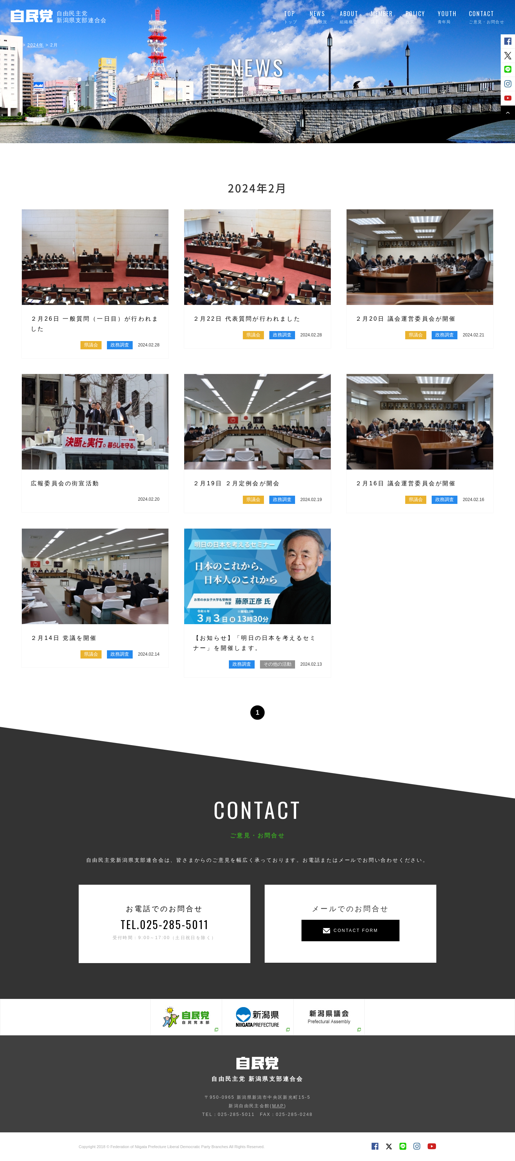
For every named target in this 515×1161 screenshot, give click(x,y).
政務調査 (120, 345)
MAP (278, 1105)
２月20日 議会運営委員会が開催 (405, 319)
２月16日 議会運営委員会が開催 (405, 483)
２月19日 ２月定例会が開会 (236, 483)
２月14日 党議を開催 (64, 638)
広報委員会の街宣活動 (65, 483)
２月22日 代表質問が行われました (247, 319)
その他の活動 (277, 664)
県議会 (91, 345)
